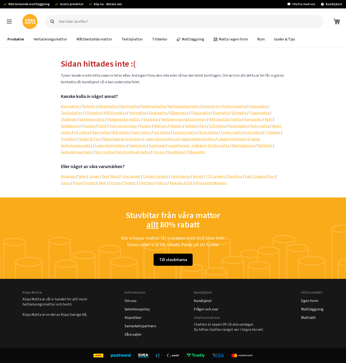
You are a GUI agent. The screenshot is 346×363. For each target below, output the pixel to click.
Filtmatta (93, 112)
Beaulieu (176, 182)
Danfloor (235, 176)
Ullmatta (239, 112)
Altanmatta (108, 106)
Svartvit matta (184, 132)
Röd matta (100, 132)
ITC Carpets (215, 176)
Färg (202, 125)
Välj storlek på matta (133, 152)
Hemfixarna (180, 176)
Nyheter (89, 106)
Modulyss (68, 176)
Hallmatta (137, 112)
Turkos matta (232, 132)
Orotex (89, 182)
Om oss (159, 152)
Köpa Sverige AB (73, 314)
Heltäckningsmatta (184, 106)
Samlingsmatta (92, 119)
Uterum (176, 125)
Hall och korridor (123, 125)
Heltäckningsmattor (50, 39)
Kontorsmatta (234, 106)
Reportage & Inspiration (122, 139)
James (94, 176)
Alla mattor (70, 106)
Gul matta (162, 132)
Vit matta (81, 132)
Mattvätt (264, 145)
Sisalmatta (158, 112)
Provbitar (68, 139)
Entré (102, 125)
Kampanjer (253, 119)
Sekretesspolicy (137, 309)
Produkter (15, 39)
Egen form (137, 145)
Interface (146, 182)
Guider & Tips (284, 39)
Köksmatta (258, 106)
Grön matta (259, 125)
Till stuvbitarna (173, 259)
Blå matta (120, 132)
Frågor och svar (206, 309)
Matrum (160, 125)
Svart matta (141, 132)
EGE (189, 182)
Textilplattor (132, 39)
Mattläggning (190, 39)
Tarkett (129, 182)
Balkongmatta (153, 106)
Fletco (161, 182)
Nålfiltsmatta (115, 112)
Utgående (68, 119)
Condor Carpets (155, 176)
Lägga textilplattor (110, 145)
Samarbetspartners (76, 152)
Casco (65, 182)
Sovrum (89, 125)
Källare (191, 125)
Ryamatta (221, 112)
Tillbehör (159, 39)
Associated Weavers (211, 182)
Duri (271, 176)
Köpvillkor (133, 317)
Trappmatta (259, 112)
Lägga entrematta (232, 139)
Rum (261, 39)
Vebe (82, 176)
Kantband (157, 145)
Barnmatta (129, 106)
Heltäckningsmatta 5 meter (183, 119)
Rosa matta (238, 125)
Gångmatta (178, 112)
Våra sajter (196, 152)
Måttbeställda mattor (94, 39)
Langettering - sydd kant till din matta (198, 145)
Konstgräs (210, 106)
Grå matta (217, 125)
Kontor (145, 125)
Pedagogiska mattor (124, 119)
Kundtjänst (176, 152)
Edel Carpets (255, 176)
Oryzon (115, 182)
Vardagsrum (70, 125)
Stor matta (104, 152)
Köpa (77, 182)
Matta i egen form (231, 39)
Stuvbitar (150, 119)
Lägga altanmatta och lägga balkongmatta (180, 139)
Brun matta (208, 132)
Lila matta (253, 132)
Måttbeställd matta (225, 119)
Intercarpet (131, 176)
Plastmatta (200, 112)
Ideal (102, 182)
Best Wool (110, 176)
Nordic (198, 176)
